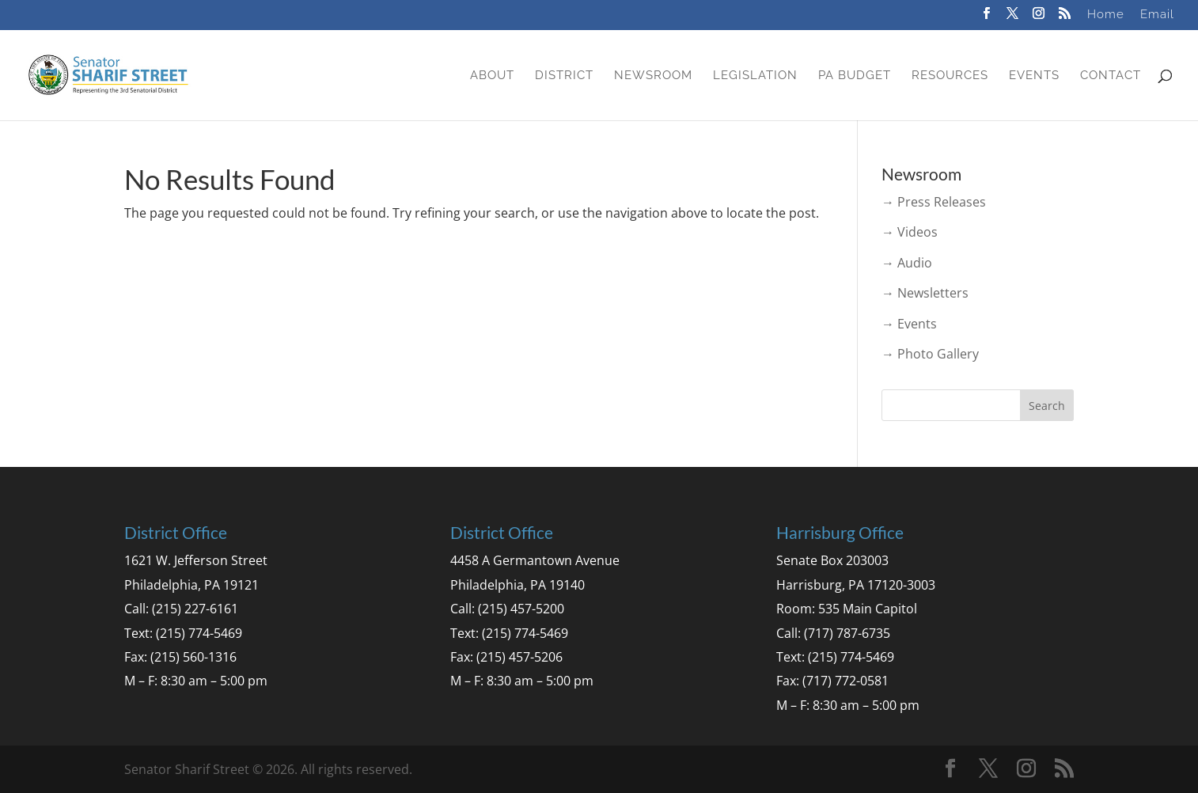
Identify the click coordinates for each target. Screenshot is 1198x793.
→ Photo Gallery (930, 353)
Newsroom (653, 76)
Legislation (755, 76)
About (492, 76)
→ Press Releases (933, 202)
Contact (1110, 76)
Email (1157, 15)
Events (1034, 76)
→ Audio (906, 262)
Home (1105, 15)
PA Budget (854, 76)
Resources (950, 76)
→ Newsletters (925, 293)
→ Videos (909, 232)
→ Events (909, 323)
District (564, 76)
